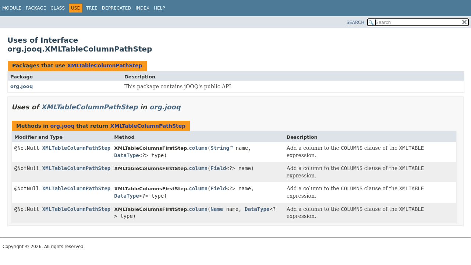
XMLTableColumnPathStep (104, 65)
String (219, 148)
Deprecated (116, 8)
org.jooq (21, 86)
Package (36, 8)
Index (143, 8)
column (198, 148)
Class (57, 8)
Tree (92, 8)
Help (159, 8)
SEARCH (356, 22)
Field (218, 168)
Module (11, 8)
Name (216, 209)
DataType (126, 155)
